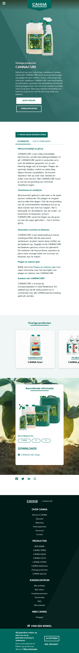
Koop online (29, 101)
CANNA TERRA (39, 550)
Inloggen (39, 617)
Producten (39, 541)
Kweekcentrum (39, 580)
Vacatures (39, 531)
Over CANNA (39, 510)
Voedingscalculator (39, 594)
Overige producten (40, 570)
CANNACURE (47, 501)
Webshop (39, 523)
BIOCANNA (39, 546)
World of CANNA (39, 515)
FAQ (39, 601)
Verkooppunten (29, 109)
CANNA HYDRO (39, 562)
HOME (32, 501)
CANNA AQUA (39, 554)
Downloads (39, 598)
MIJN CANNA (39, 612)
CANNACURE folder (30, 455)
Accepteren (52, 641)
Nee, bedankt (51, 647)
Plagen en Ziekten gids (44, 267)
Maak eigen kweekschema (32, 135)
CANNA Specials (40, 574)
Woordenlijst (39, 605)
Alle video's (39, 590)
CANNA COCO (39, 558)
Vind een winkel (41, 626)
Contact (39, 535)
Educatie (39, 519)
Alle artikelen (39, 586)
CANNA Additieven (39, 566)
